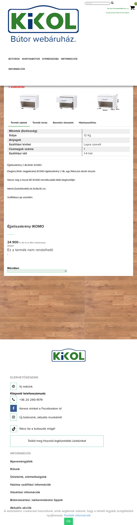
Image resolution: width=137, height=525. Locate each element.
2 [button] (66, 118)
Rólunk (15, 469)
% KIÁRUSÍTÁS (16, 87)
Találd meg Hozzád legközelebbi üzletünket (57, 440)
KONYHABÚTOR (31, 59)
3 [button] (71, 118)
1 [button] (61, 118)
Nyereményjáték (21, 461)
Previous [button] (7, 100)
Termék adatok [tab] (19, 123)
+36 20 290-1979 (28, 397)
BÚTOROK (14, 59)
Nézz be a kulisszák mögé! (32, 429)
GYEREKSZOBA (50, 59)
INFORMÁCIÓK (69, 59)
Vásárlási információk (25, 492)
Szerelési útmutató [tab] (63, 123)
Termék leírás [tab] (40, 123)
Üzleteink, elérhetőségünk (28, 477)
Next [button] (129, 100)
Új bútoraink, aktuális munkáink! (36, 417)
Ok (68, 521)
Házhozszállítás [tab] (87, 123)
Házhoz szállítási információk (30, 484)
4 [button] (76, 118)
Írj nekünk (21, 386)
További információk (77, 515)
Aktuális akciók (20, 507)
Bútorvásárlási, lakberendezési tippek (36, 500)
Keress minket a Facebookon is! (36, 408)
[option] (30, 100)
